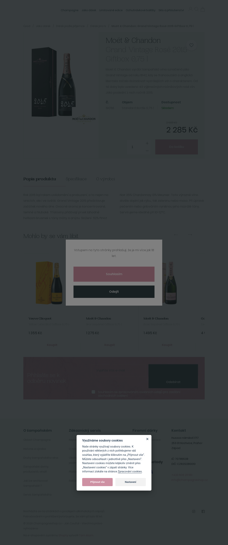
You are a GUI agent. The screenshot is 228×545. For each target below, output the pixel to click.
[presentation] (173, 369)
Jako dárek (89, 10)
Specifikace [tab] (76, 179)
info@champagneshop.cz (189, 479)
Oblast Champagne (37, 439)
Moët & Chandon (98, 318)
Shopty (63, 535)
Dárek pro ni (98, 26)
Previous (176, 234)
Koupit (52, 344)
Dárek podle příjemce (70, 26)
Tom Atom (86, 535)
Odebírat (173, 381)
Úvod (26, 26)
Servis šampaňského (37, 494)
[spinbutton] (137, 147)
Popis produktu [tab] (39, 179)
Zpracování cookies (130, 471)
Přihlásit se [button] (190, 9)
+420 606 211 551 (181, 474)
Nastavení (130, 482)
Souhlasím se (139, 393)
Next (190, 234)
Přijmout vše (97, 482)
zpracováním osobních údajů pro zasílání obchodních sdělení (139, 393)
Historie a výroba (34, 448)
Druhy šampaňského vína (40, 457)
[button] (196, 9)
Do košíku (175, 147)
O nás (73, 448)
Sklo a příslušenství (171, 10)
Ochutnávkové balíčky (140, 10)
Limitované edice (111, 10)
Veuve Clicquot (39, 318)
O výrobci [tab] (105, 179)
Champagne (70, 10)
